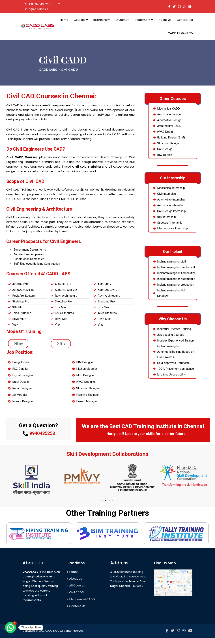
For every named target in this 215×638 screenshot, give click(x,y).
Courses (81, 20)
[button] (10, 480)
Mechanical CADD (82, 599)
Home (64, 20)
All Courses (77, 585)
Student (122, 20)
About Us (164, 20)
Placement (144, 20)
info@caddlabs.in (37, 9)
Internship (101, 20)
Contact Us (185, 20)
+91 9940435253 (39, 4)
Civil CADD (76, 592)
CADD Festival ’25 (180, 33)
